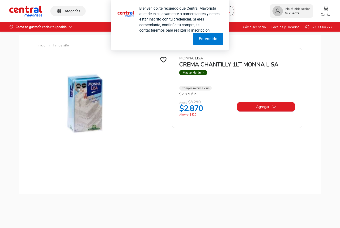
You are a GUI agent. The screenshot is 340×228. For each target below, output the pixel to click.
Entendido (208, 39)
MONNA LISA (191, 58)
